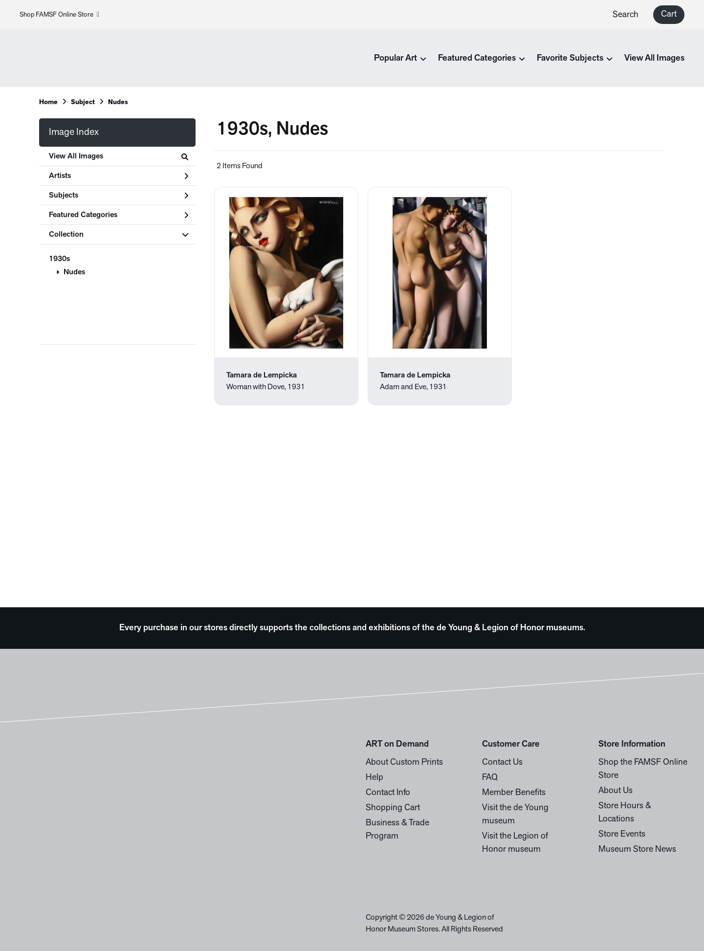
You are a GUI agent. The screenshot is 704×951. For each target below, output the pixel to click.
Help (374, 777)
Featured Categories (118, 215)
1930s (59, 259)
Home (48, 102)
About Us (615, 791)
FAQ (490, 777)
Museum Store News (637, 849)
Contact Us (502, 762)
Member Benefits (514, 792)
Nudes (74, 272)
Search (625, 15)
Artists (118, 176)
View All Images (654, 58)
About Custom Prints (404, 762)
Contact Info (388, 792)
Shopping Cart (393, 808)
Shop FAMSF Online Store (59, 15)
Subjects (118, 195)
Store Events (621, 834)
